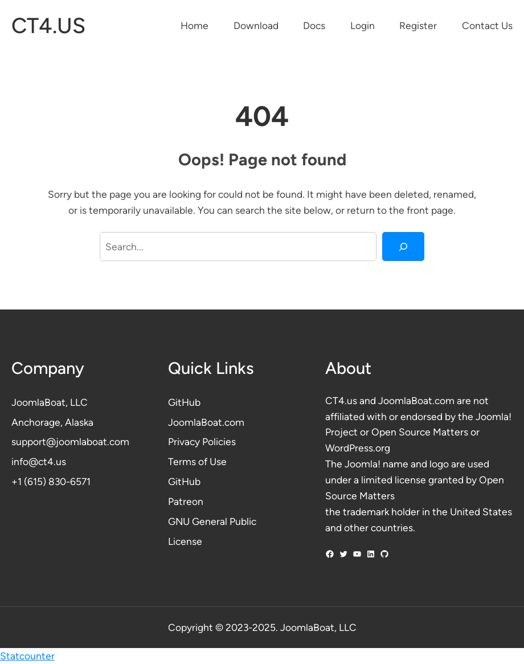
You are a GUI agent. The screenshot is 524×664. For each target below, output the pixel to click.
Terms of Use (197, 461)
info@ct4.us (38, 461)
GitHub (184, 402)
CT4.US (48, 25)
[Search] (403, 246)
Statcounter (27, 656)
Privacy (185, 441)
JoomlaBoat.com (206, 422)
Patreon (185, 501)
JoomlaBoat (38, 402)
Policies (219, 441)
